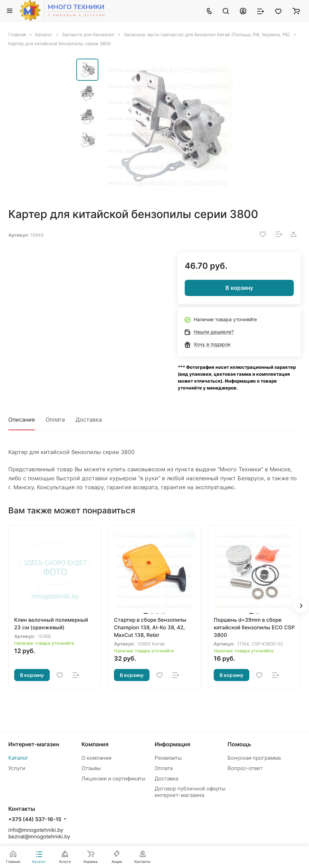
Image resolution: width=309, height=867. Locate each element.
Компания (94, 744)
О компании (96, 758)
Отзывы (91, 768)
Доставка (89, 419)
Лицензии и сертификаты (113, 778)
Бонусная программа (254, 758)
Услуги (16, 768)
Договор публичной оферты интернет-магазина (190, 791)
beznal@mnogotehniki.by (39, 836)
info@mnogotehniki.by (35, 830)
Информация (172, 744)
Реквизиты (168, 758)
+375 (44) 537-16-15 (34, 819)
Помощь (239, 744)
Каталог (18, 758)
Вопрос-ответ (245, 768)
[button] (301, 606)
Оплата (55, 419)
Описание (21, 419)
